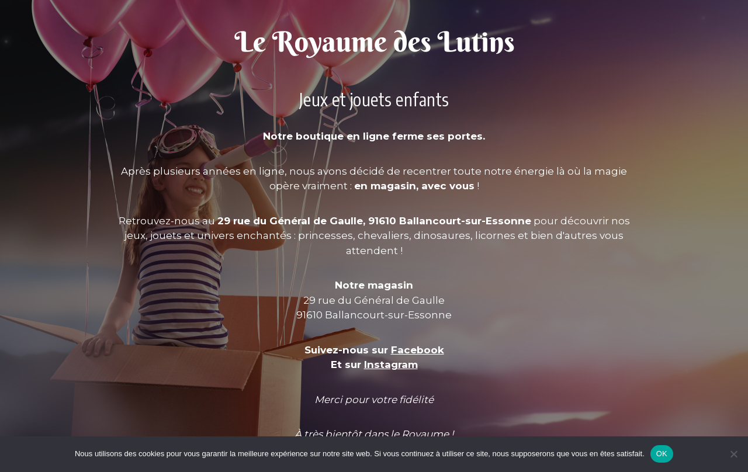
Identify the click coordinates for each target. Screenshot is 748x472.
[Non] (733, 454)
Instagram (391, 364)
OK (661, 453)
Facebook (417, 350)
